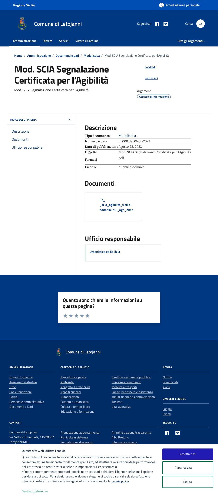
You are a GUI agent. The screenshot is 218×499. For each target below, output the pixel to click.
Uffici (12, 387)
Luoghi (167, 408)
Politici (13, 396)
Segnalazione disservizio (76, 442)
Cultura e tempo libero (75, 406)
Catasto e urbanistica (74, 401)
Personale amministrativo (26, 401)
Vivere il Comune (87, 40)
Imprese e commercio (126, 382)
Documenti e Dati (21, 406)
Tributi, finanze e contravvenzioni (133, 396)
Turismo (117, 401)
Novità (47, 40)
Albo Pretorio (120, 437)
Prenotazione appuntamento (79, 432)
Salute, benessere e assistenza (132, 391)
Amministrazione (25, 40)
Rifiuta (187, 481)
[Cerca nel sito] (200, 23)
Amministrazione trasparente (131, 432)
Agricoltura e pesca (73, 377)
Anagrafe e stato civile (75, 387)
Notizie (167, 377)
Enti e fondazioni (20, 391)
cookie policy (120, 481)
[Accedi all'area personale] (179, 5)
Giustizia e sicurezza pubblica (131, 377)
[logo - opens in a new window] (11, 491)
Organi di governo (21, 377)
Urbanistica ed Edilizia (105, 251)
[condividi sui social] (146, 67)
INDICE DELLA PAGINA (41, 119)
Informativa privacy (125, 442)
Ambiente (67, 382)
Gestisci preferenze (39, 491)
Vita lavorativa (121, 406)
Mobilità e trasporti (124, 387)
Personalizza (188, 468)
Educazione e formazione (77, 411)
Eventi (167, 413)
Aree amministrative (23, 382)
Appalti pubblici (70, 391)
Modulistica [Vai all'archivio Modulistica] (128, 136)
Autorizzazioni (69, 396)
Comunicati (170, 382)
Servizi (64, 40)
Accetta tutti (187, 453)
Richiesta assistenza (74, 437)
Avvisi (166, 387)
